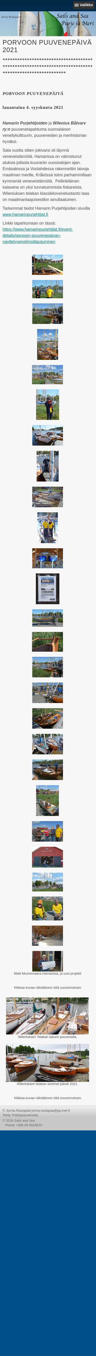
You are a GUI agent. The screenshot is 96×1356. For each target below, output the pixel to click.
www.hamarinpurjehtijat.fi (25, 214)
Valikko (86, 5)
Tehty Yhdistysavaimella (20, 1115)
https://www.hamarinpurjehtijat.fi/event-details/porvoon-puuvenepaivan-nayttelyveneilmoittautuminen (38, 235)
